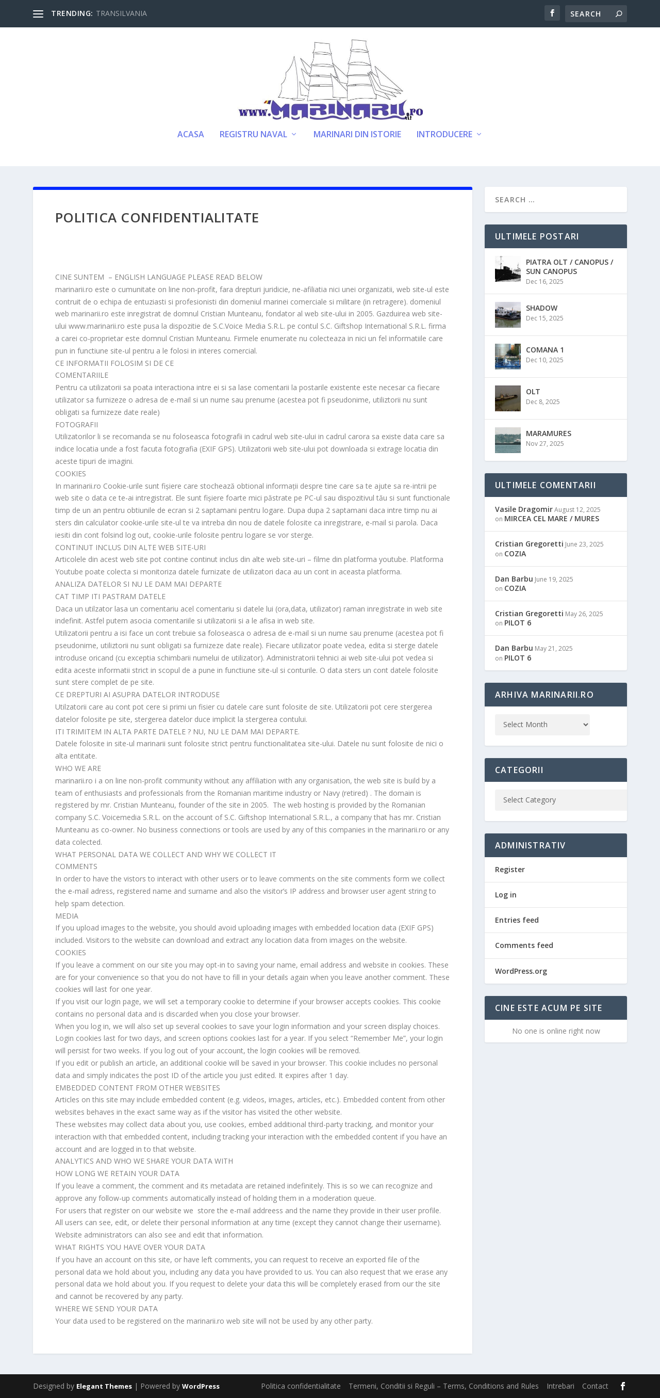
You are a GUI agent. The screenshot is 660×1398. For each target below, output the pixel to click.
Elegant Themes (104, 1386)
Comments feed (524, 945)
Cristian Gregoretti (529, 544)
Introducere (444, 135)
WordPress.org (521, 971)
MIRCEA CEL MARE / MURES (551, 518)
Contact (595, 1386)
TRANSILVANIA (121, 13)
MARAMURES (548, 433)
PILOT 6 (517, 623)
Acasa (190, 135)
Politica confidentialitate (301, 1386)
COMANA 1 (545, 350)
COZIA (515, 553)
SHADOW (541, 308)
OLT (533, 391)
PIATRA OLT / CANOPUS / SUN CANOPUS (569, 266)
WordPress (201, 1386)
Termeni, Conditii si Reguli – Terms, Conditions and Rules (444, 1386)
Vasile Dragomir (524, 509)
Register (510, 869)
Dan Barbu (514, 579)
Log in (506, 894)
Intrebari (560, 1386)
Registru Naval (253, 135)
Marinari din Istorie (357, 135)
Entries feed (517, 920)
